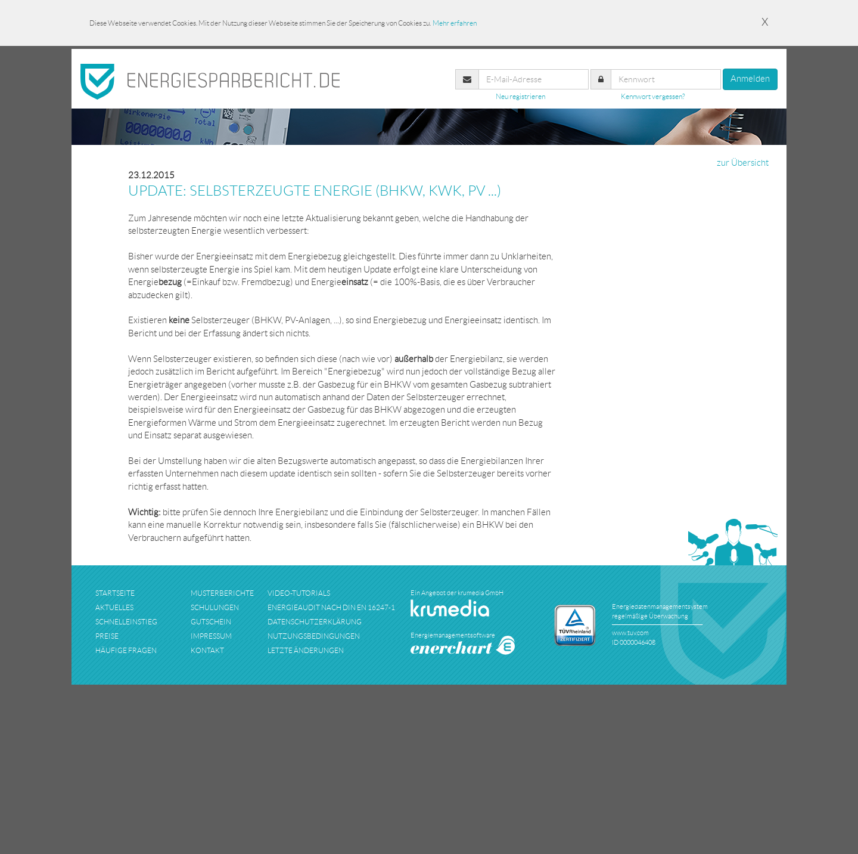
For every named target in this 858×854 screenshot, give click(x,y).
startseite (115, 593)
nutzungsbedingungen (314, 636)
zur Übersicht (743, 163)
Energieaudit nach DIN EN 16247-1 (331, 607)
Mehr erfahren (455, 23)
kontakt (207, 650)
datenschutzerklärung (315, 622)
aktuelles (114, 607)
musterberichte (222, 593)
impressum (211, 636)
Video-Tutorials (299, 593)
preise (107, 636)
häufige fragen (126, 650)
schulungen (215, 607)
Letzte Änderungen (306, 650)
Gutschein (211, 622)
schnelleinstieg (126, 622)
